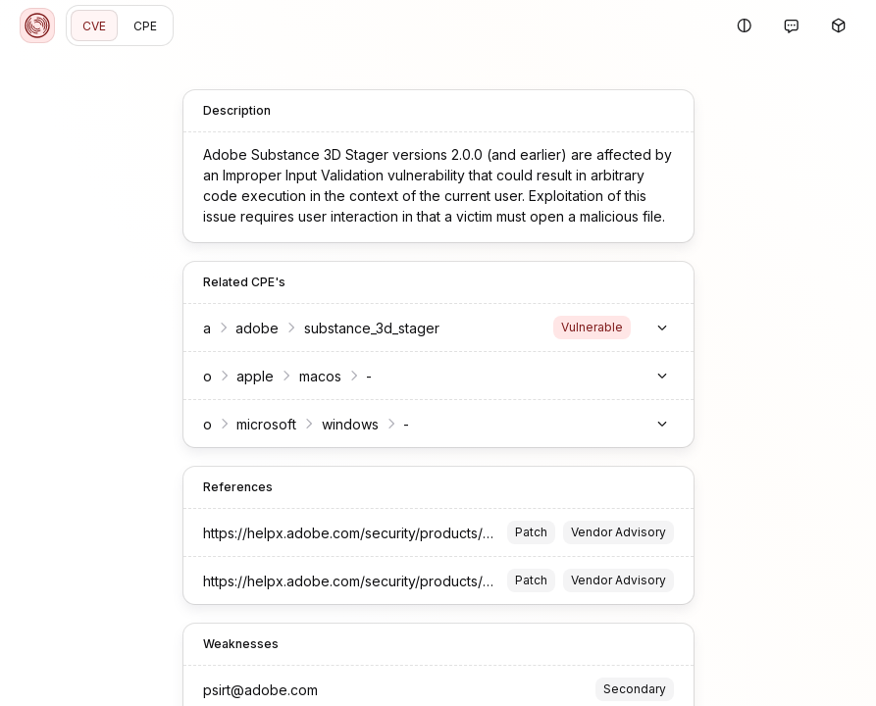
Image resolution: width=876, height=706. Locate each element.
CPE (145, 26)
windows (350, 424)
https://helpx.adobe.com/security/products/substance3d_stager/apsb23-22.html (459, 533)
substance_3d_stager (371, 328)
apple (255, 376)
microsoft (266, 424)
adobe (257, 328)
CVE (94, 26)
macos (320, 376)
